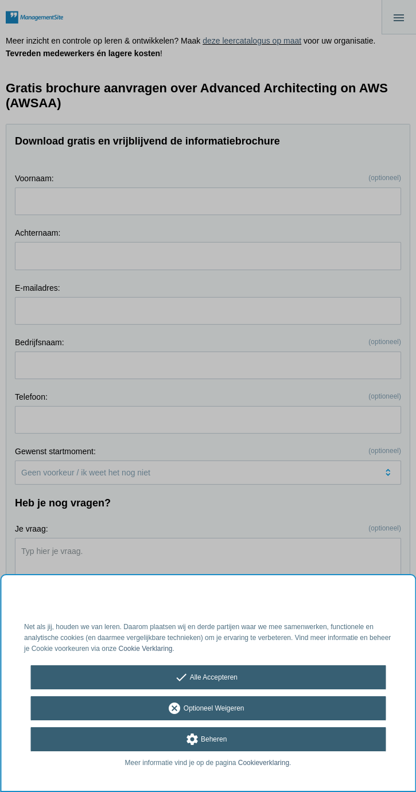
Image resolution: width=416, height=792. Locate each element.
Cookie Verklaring (146, 649)
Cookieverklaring (263, 763)
